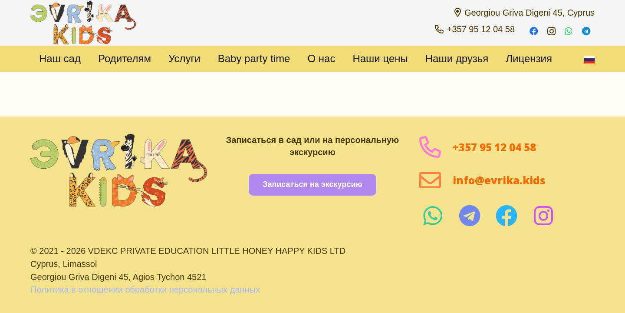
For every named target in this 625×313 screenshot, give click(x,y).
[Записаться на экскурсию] (312, 185)
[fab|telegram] (469, 215)
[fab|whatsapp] (432, 215)
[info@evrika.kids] (435, 180)
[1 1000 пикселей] (83, 23)
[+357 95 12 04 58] (435, 147)
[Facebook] (534, 31)
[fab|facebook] (506, 215)
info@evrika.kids (499, 180)
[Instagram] (551, 31)
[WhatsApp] (568, 31)
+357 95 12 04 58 (494, 147)
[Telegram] (586, 31)
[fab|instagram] (543, 215)
